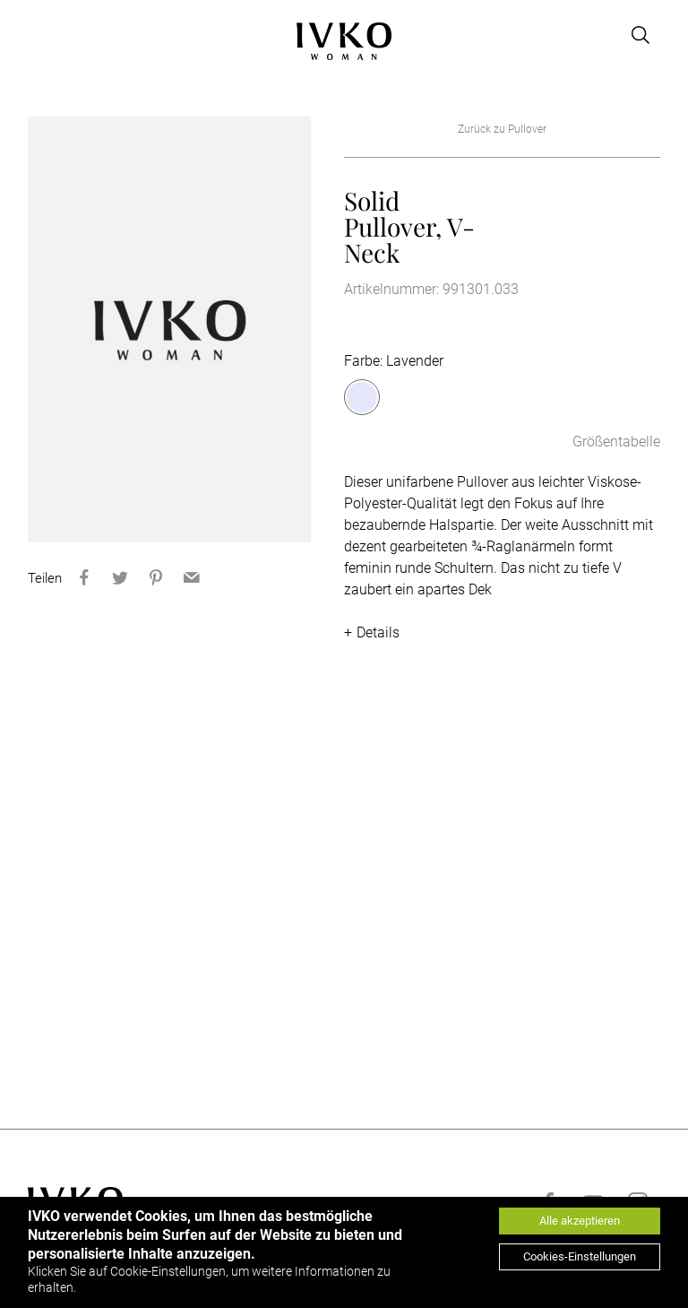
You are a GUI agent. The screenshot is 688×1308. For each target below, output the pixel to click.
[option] (170, 329)
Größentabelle (616, 441)
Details (378, 632)
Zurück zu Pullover (502, 129)
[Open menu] (38, 34)
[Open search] (640, 34)
